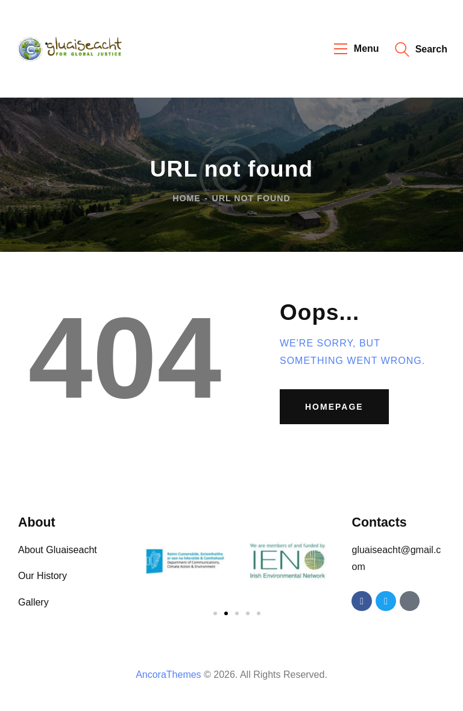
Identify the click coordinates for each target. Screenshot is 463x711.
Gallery (33, 602)
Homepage (334, 407)
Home (186, 197)
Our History (42, 576)
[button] (148, 561)
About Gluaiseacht (57, 550)
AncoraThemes (168, 674)
